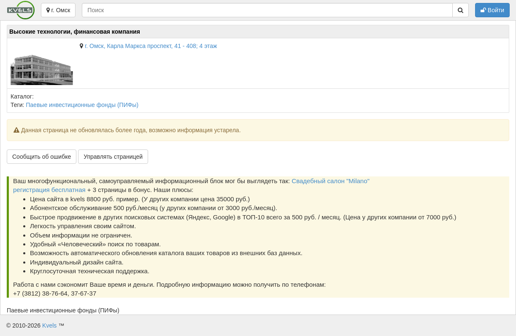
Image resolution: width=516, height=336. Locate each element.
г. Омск (58, 10)
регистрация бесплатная (49, 189)
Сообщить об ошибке (41, 156)
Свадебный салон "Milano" (331, 180)
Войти (492, 10)
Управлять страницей (113, 156)
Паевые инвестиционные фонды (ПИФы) (82, 104)
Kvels (49, 325)
